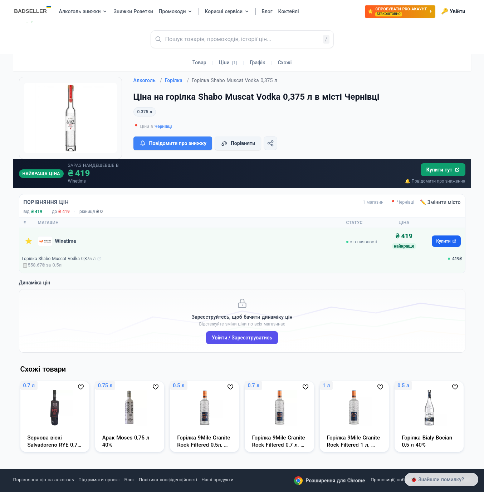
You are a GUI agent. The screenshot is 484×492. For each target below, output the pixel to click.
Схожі (285, 62)
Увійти (453, 11)
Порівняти (238, 143)
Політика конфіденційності (168, 479)
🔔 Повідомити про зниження (435, 181)
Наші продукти (217, 479)
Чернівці (163, 126)
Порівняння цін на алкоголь (43, 479)
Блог (129, 479)
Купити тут (443, 170)
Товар (199, 62)
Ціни (228, 62)
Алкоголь (147, 80)
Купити (446, 241)
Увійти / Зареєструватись (242, 338)
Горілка (177, 80)
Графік (257, 62)
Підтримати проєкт (99, 479)
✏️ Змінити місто (440, 202)
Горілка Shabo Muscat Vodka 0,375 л (59, 258)
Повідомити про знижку (172, 143)
